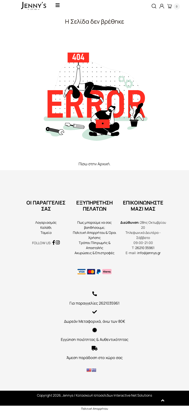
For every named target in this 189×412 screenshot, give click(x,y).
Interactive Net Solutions (133, 395)
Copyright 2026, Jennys (55, 395)
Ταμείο (46, 232)
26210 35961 (144, 247)
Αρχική (104, 163)
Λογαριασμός (46, 222)
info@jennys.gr (149, 253)
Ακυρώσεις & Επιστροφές (94, 253)
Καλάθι (46, 227)
